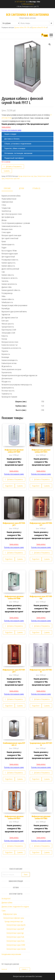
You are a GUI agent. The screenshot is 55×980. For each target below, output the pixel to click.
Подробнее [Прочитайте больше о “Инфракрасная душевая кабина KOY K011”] (9, 852)
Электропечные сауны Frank (12, 178)
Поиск (26, 874)
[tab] (27, 134)
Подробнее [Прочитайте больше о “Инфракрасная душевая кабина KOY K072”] (35, 486)
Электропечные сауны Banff (15, 929)
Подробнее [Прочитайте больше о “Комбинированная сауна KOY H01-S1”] (9, 779)
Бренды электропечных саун (25, 176)
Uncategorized (6, 898)
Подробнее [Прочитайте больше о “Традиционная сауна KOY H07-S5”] (35, 779)
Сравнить (7, 171)
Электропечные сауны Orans (15, 941)
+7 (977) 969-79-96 (20, 2)
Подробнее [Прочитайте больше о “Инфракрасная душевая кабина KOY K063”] (35, 852)
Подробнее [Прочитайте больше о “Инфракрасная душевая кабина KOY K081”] (9, 486)
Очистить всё (4, 969)
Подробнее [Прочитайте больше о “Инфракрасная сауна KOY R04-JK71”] (9, 559)
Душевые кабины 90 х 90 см (39, 27)
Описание (7, 188)
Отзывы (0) (36, 188)
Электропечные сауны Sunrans (16, 949)
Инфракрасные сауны (10, 914)
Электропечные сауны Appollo (16, 925)
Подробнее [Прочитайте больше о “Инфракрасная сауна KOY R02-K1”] (35, 705)
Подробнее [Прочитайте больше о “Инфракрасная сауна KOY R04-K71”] (35, 559)
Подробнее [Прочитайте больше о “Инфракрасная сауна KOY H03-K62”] (35, 632)
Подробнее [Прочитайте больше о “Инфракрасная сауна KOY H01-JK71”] (9, 705)
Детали (21, 188)
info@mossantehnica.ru (28, 4)
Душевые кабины (7, 902)
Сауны (35, 176)
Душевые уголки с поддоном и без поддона (15, 906)
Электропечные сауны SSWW (15, 945)
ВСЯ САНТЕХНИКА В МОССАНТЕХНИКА (27, 15)
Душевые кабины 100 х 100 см (22, 27)
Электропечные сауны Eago (15, 933)
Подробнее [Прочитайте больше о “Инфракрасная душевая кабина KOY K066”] (9, 632)
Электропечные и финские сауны (13, 918)
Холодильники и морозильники (11, 954)
